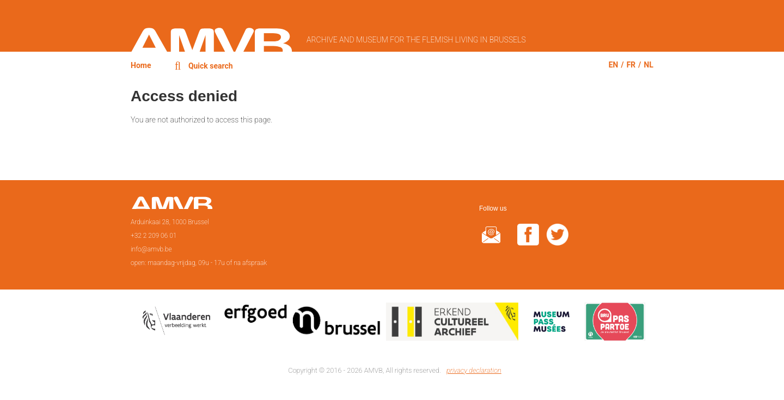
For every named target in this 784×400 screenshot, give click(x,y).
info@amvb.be (151, 249)
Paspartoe (615, 324)
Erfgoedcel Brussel (302, 324)
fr (631, 64)
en (613, 64)
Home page (172, 206)
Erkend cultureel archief (452, 324)
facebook (528, 241)
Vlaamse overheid (178, 324)
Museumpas (551, 324)
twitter (557, 241)
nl (648, 64)
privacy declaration (473, 370)
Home (141, 65)
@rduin (491, 241)
